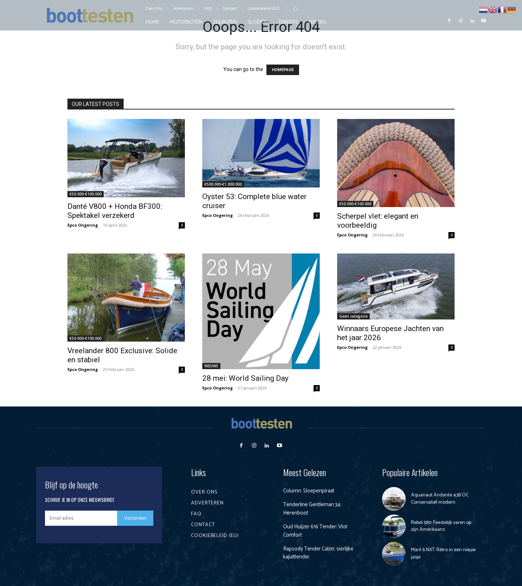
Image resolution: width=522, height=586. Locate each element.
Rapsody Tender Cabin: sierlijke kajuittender (320, 553)
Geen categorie (353, 316)
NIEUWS (211, 365)
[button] (295, 9)
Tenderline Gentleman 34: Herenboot (313, 508)
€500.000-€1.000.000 (223, 184)
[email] (81, 518)
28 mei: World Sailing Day (245, 378)
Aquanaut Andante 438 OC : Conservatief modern (441, 499)
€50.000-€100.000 (86, 194)
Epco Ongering (82, 225)
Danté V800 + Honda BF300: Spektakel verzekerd (114, 211)
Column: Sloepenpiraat (310, 491)
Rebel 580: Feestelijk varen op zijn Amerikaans (441, 526)
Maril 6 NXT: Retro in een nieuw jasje (443, 553)
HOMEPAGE (283, 69)
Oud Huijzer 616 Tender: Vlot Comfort (317, 531)
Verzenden (135, 518)
